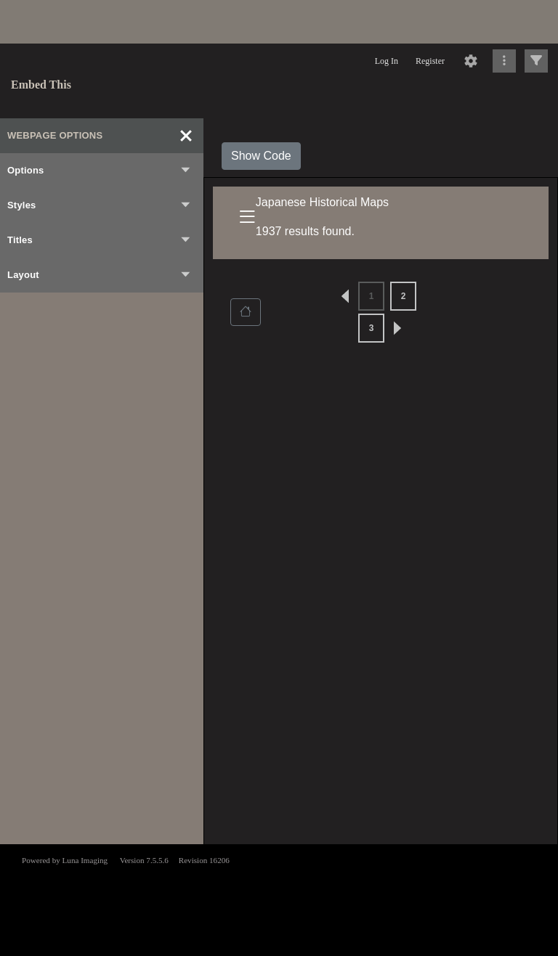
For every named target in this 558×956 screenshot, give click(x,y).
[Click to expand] (536, 61)
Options (99, 170)
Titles (99, 240)
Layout (99, 275)
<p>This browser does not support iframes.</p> (279, 898)
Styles (99, 205)
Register (430, 61)
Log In (386, 61)
